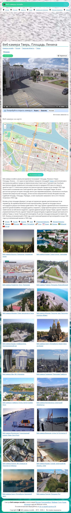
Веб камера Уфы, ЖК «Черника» (13, 374)
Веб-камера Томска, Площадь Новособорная (52, 285)
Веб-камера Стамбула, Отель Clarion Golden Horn (18, 404)
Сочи (39, 224)
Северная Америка (42, 10)
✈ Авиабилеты (7, 56)
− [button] (5, 127)
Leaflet (66, 170)
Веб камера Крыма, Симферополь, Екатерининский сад (14, 345)
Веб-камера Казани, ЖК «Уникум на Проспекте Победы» (15, 465)
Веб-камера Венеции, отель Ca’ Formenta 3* (52, 433)
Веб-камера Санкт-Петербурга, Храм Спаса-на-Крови (52, 345)
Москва (16, 224)
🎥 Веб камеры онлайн (13, 4)
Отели (7, 10)
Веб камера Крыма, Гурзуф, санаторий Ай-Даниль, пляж (51, 465)
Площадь (7, 52)
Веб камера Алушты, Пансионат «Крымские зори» (18, 255)
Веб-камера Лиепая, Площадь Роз (48, 494)
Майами (54, 502)
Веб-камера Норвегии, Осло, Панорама (16, 285)
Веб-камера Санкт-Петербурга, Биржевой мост (17, 495)
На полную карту (35, 175)
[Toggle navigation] (66, 4)
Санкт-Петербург (28, 224)
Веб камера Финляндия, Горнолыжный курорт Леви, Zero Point (16, 434)
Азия (30, 10)
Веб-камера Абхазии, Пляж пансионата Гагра (18, 313)
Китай (7, 226)
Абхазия (63, 224)
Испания (27, 504)
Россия (15, 10)
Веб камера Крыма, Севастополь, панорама (52, 254)
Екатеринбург (46, 502)
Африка (68, 10)
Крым (47, 224)
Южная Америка (57, 10)
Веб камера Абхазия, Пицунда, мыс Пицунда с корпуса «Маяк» (52, 314)
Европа (23, 10)
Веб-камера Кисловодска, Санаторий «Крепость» (49, 404)
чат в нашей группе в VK (47, 506)
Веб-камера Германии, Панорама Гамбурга (52, 374)
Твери (51, 181)
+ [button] (5, 124)
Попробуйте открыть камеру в (27, 110)
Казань (54, 224)
